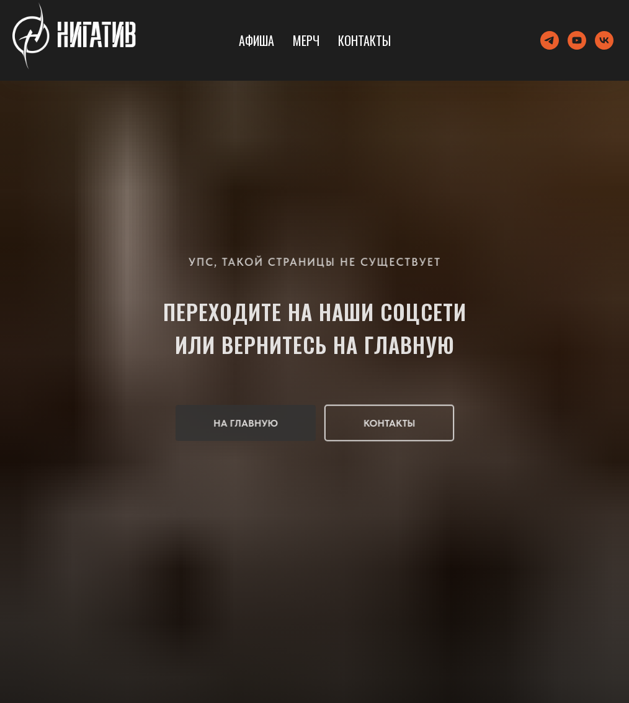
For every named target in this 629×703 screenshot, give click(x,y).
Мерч (306, 40)
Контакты (364, 40)
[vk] (604, 40)
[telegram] (549, 40)
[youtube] (577, 40)
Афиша (256, 40)
